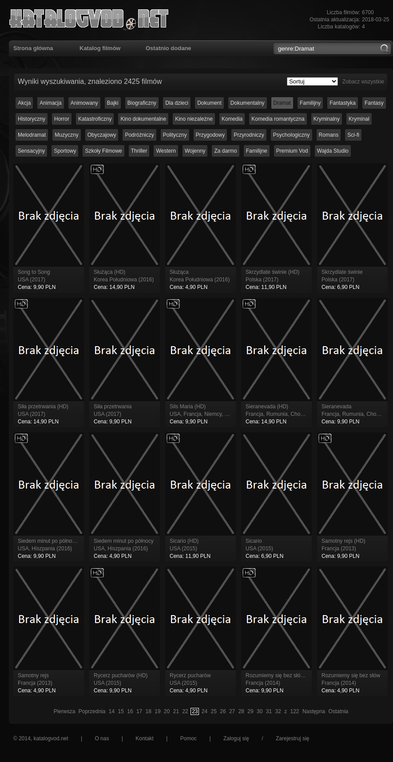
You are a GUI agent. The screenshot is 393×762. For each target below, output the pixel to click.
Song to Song (34, 272)
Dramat (282, 103)
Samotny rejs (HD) (343, 541)
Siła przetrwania (112, 406)
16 (130, 711)
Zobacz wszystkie (363, 82)
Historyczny (31, 119)
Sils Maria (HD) (188, 406)
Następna (313, 711)
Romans (329, 135)
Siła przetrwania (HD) (43, 406)
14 (112, 711)
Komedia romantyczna (277, 119)
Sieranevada (336, 406)
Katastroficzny (94, 119)
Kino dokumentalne (143, 119)
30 (259, 711)
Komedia (232, 119)
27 (232, 711)
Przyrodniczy (249, 135)
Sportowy (65, 151)
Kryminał (359, 119)
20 (167, 711)
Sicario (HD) (184, 541)
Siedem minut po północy (124, 541)
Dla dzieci (176, 103)
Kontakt (144, 738)
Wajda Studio (333, 151)
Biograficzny (141, 103)
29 (250, 711)
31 (269, 711)
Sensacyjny (31, 151)
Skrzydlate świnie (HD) (272, 272)
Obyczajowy (101, 135)
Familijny (310, 103)
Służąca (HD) (109, 272)
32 (278, 711)
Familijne (256, 151)
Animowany (84, 103)
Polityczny (175, 135)
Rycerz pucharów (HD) (120, 675)
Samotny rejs (33, 675)
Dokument (209, 103)
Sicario (254, 541)
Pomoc (188, 738)
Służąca (179, 272)
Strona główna (33, 48)
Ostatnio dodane (168, 48)
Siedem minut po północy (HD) (54, 541)
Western (165, 151)
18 (148, 711)
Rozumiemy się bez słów (351, 675)
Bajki (113, 103)
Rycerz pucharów (190, 675)
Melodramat (32, 135)
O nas (102, 738)
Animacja (50, 103)
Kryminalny (327, 119)
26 (223, 711)
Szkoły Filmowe (103, 151)
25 (214, 711)
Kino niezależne (194, 119)
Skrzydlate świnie (342, 272)
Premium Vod (292, 151)
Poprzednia (92, 711)
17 (139, 711)
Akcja (24, 103)
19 (157, 711)
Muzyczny (66, 135)
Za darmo (225, 151)
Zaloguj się (236, 738)
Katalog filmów (99, 48)
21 (176, 711)
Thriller (139, 151)
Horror (61, 119)
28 (241, 711)
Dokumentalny (247, 103)
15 (121, 711)
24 (204, 711)
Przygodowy (210, 135)
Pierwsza (64, 711)
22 (185, 711)
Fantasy (374, 103)
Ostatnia (339, 711)
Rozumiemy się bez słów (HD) (281, 675)
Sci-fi (353, 135)
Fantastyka (342, 103)
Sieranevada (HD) (267, 406)
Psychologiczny (291, 135)
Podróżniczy (139, 135)
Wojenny (195, 151)
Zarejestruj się (292, 738)
